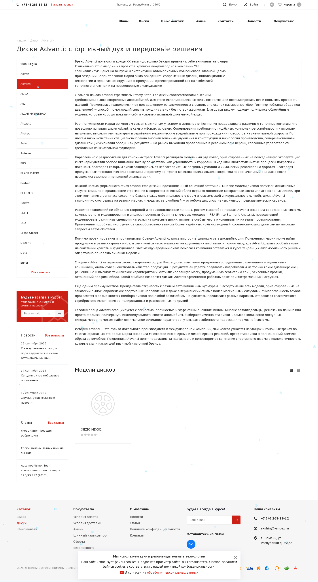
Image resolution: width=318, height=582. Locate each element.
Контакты (137, 535)
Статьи (135, 523)
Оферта (79, 542)
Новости (136, 517)
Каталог (23, 509)
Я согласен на (161, 572)
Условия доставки (87, 523)
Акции (78, 529)
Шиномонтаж (27, 529)
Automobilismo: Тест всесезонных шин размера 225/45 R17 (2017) (40, 470)
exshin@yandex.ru (275, 528)
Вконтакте (191, 544)
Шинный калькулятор (90, 535)
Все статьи (56, 423)
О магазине (139, 509)
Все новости (54, 335)
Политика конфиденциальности (155, 529)
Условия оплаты (85, 517)
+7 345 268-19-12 (275, 518)
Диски (21, 523)
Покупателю (83, 509)
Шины (21, 517)
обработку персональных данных (172, 572)
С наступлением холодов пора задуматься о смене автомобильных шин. (39, 353)
